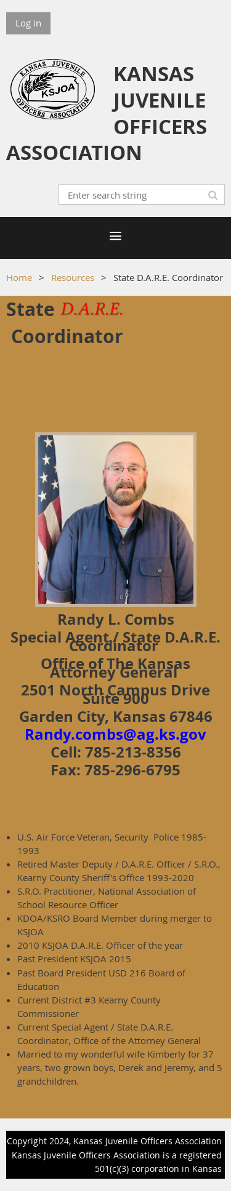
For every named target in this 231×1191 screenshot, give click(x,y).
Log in (28, 23)
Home (19, 277)
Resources (72, 277)
